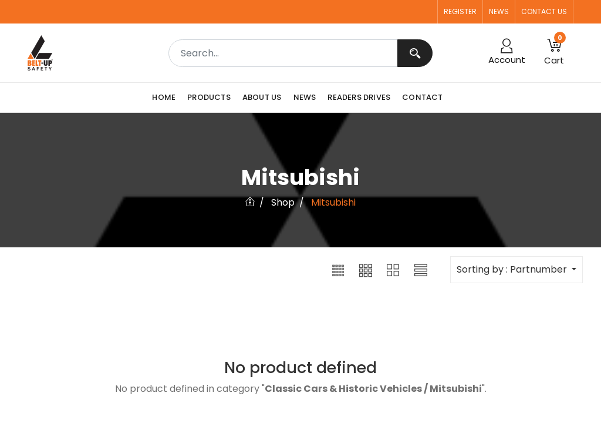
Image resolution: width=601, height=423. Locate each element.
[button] (338, 269)
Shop (283, 202)
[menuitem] (166, 97)
